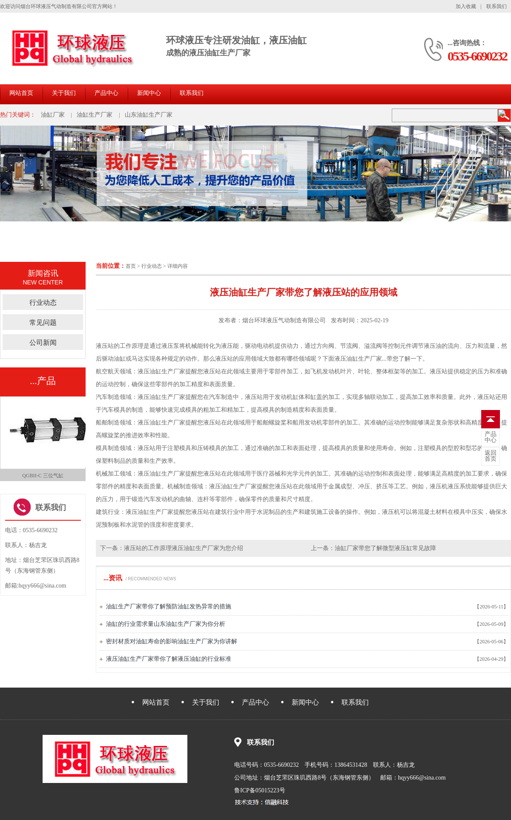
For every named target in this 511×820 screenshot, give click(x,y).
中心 (491, 437)
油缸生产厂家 (94, 115)
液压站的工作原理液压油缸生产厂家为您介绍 (183, 548)
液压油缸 (149, 397)
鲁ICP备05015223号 (259, 790)
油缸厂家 (53, 115)
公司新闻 (43, 342)
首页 (131, 266)
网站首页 (21, 93)
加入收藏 (466, 6)
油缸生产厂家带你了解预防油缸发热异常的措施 (168, 606)
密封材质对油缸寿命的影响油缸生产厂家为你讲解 (171, 641)
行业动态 (151, 266)
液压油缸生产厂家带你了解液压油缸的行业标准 (168, 659)
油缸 (120, 359)
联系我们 (496, 6)
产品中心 (106, 93)
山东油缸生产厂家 (148, 115)
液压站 (105, 346)
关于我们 (64, 93)
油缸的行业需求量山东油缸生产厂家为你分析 (165, 624)
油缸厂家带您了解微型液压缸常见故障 (385, 548)
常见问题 (43, 322)
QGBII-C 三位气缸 (42, 476)
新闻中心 (149, 93)
